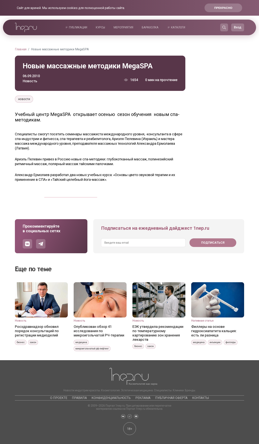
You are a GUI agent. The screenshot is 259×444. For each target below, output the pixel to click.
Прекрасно (223, 7)
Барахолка (150, 27)
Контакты (200, 398)
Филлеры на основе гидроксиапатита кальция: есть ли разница (213, 331)
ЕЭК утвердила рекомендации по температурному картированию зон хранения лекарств (157, 333)
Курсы (100, 27)
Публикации (78, 27)
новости (24, 99)
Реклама (142, 398)
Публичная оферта (171, 398)
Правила (79, 398)
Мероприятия (123, 27)
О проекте (58, 398)
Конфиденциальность (111, 398)
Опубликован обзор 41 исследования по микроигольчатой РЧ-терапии (99, 331)
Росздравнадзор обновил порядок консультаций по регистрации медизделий (37, 331)
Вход (237, 27)
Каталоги (178, 27)
